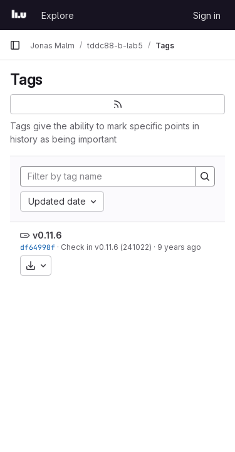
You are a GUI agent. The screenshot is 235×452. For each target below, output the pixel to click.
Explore (57, 15)
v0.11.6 (47, 235)
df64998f (37, 247)
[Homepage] (19, 15)
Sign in (207, 15)
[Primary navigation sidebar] (15, 45)
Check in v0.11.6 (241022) (106, 247)
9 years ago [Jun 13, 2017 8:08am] (179, 247)
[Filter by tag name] (108, 176)
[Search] (205, 176)
